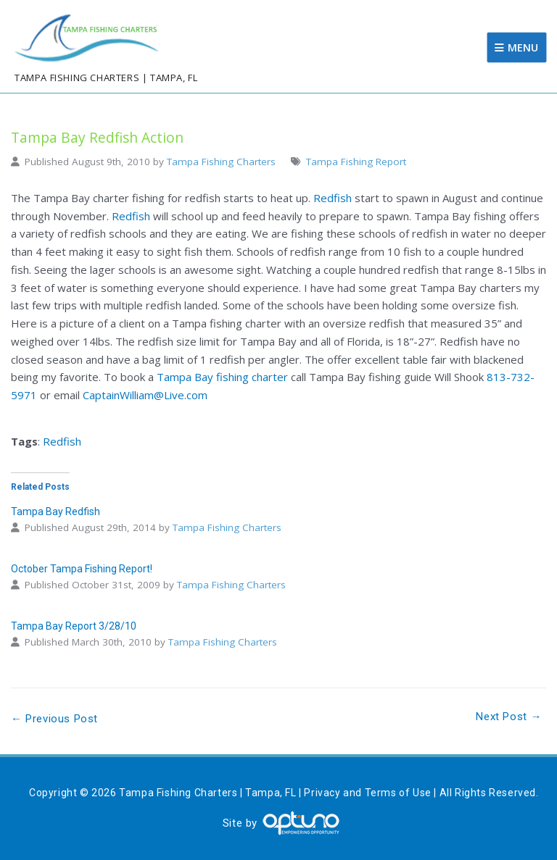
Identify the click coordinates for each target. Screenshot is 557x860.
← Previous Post (54, 718)
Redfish (332, 198)
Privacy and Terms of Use (367, 792)
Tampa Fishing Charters (221, 161)
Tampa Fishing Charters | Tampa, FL (106, 77)
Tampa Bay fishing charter (222, 377)
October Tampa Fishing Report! (81, 569)
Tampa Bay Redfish (55, 511)
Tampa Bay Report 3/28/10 (73, 626)
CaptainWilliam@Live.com (145, 395)
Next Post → (509, 716)
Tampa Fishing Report (356, 161)
